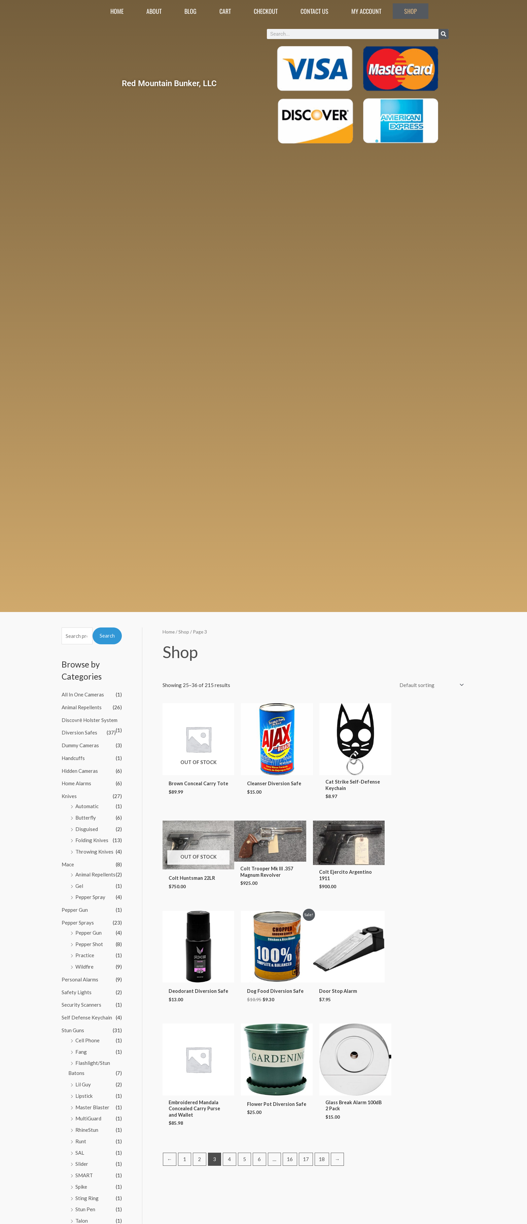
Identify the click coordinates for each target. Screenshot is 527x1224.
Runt (80, 1141)
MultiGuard (88, 1118)
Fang (81, 1052)
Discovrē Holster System (89, 720)
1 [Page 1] (184, 1073)
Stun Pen (85, 1209)
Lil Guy (83, 1084)
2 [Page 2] (199, 1073)
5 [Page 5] (244, 1073)
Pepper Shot (89, 944)
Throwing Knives (94, 852)
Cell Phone (87, 1040)
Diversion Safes (79, 732)
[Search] (443, 34)
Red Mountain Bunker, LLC (169, 83)
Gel (79, 886)
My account (366, 11)
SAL (79, 1153)
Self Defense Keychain (87, 1017)
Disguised (86, 829)
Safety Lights (77, 992)
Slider (81, 1164)
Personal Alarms (80, 979)
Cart (225, 11)
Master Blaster (92, 1107)
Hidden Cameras (80, 771)
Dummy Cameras (80, 745)
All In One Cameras (83, 694)
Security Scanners (81, 1005)
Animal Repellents (82, 707)
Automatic (87, 806)
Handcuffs (73, 758)
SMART (84, 1175)
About (154, 11)
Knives (69, 796)
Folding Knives (91, 840)
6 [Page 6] (259, 1073)
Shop (410, 11)
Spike (81, 1187)
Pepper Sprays (78, 923)
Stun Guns (73, 1030)
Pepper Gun (75, 910)
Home (117, 11)
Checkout (266, 11)
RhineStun (86, 1130)
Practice (84, 955)
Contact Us (314, 11)
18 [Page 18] (322, 1073)
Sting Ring (87, 1198)
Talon (81, 1221)
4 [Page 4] (229, 1073)
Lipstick (84, 1096)
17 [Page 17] (306, 1073)
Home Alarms (76, 783)
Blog (190, 11)
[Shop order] (430, 685)
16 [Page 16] (290, 1073)
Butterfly (85, 818)
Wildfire (84, 967)
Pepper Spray (90, 897)
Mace (68, 864)
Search (107, 636)
